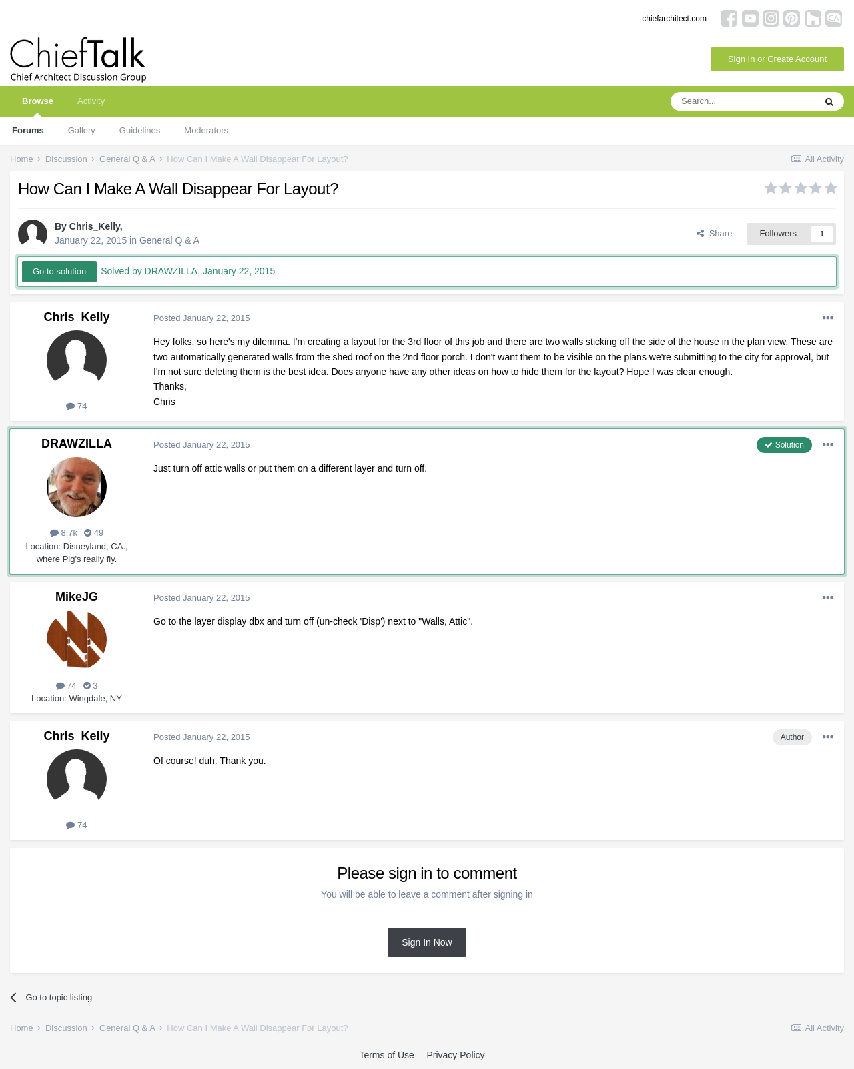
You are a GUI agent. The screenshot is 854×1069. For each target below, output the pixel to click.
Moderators (206, 130)
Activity (91, 101)
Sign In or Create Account (777, 59)
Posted (201, 318)
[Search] (743, 101)
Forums (28, 130)
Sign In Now (427, 942)
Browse (37, 106)
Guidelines (139, 130)
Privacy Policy (455, 1055)
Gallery (81, 130)
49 (93, 533)
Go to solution (59, 271)
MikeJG (76, 596)
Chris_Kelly (94, 226)
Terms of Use (386, 1055)
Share (714, 233)
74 (76, 406)
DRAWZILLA (76, 443)
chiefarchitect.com (674, 18)
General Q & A (169, 240)
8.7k (63, 533)
